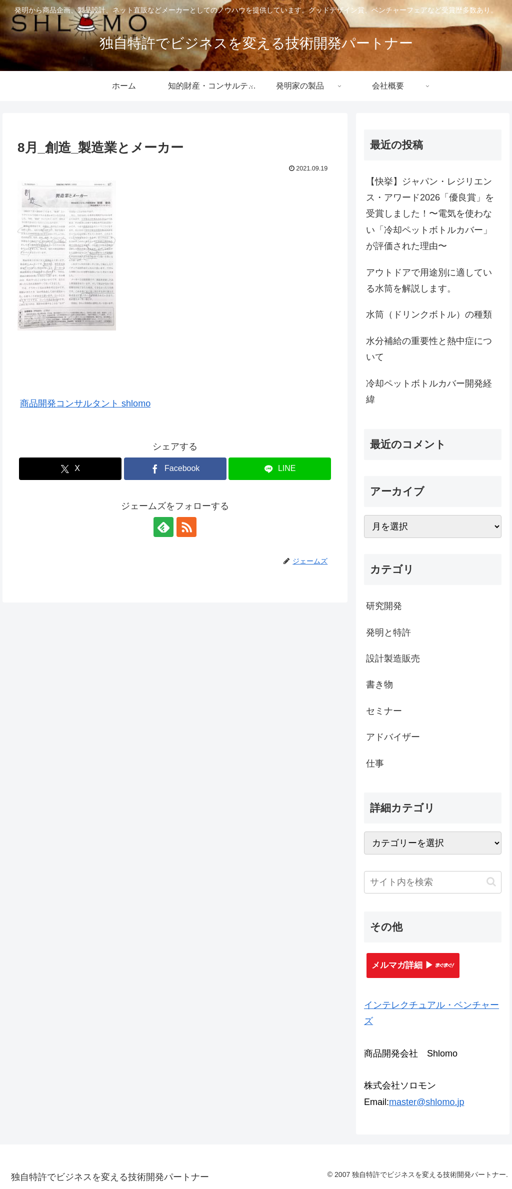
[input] (432, 882)
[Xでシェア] (70, 469)
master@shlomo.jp (426, 1102)
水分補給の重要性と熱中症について (429, 349)
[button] (491, 882)
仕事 (375, 763)
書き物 (379, 685)
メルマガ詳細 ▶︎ (413, 965)
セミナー (384, 711)
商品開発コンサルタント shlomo (85, 403)
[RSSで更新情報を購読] (186, 527)
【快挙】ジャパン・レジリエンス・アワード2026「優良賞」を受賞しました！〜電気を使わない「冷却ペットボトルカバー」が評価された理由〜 (430, 214)
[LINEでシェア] (279, 469)
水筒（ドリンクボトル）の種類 (429, 315)
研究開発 (384, 606)
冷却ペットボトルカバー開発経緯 (429, 391)
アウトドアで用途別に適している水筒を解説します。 (429, 281)
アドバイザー (393, 737)
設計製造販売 (393, 659)
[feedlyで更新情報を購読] (164, 527)
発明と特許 (388, 633)
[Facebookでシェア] (175, 469)
